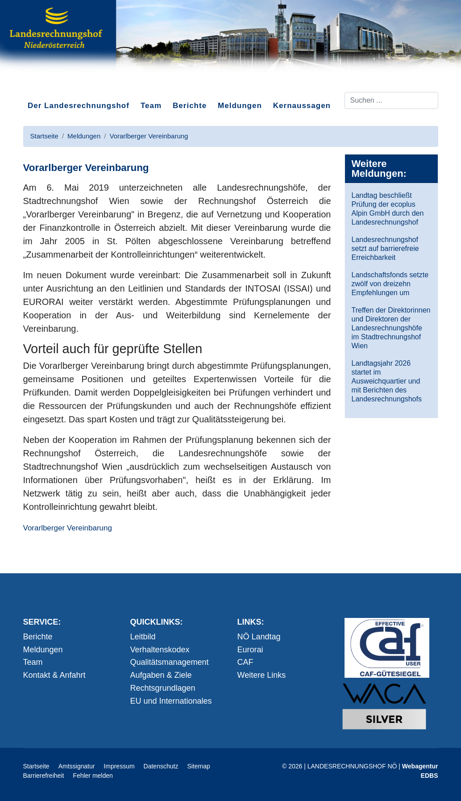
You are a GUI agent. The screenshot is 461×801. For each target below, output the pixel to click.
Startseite (36, 766)
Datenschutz (161, 766)
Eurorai (250, 649)
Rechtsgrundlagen (162, 688)
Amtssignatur (76, 766)
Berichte (190, 105)
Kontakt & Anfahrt (54, 675)
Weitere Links (261, 675)
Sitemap (198, 766)
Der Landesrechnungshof (78, 105)
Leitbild (143, 636)
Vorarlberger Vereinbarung (67, 528)
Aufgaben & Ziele (161, 675)
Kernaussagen (302, 105)
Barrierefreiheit (43, 775)
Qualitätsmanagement (169, 662)
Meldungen (240, 105)
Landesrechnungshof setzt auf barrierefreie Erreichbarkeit (385, 248)
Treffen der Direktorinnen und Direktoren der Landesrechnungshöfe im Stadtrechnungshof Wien (391, 328)
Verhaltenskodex (160, 649)
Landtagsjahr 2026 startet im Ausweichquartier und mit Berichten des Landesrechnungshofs (387, 381)
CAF (245, 662)
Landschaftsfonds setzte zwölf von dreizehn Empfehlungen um (390, 283)
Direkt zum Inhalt (56, 84)
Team (151, 105)
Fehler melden (93, 775)
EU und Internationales (171, 701)
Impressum (119, 766)
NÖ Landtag (259, 636)
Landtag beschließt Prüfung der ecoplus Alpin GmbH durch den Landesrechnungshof (388, 209)
